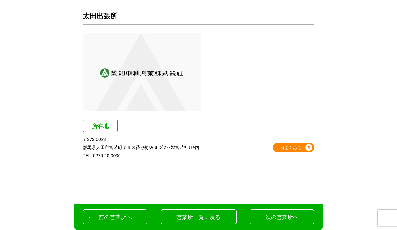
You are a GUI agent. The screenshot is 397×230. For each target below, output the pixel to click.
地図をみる (291, 147)
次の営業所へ (282, 217)
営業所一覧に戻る (198, 217)
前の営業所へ (115, 217)
